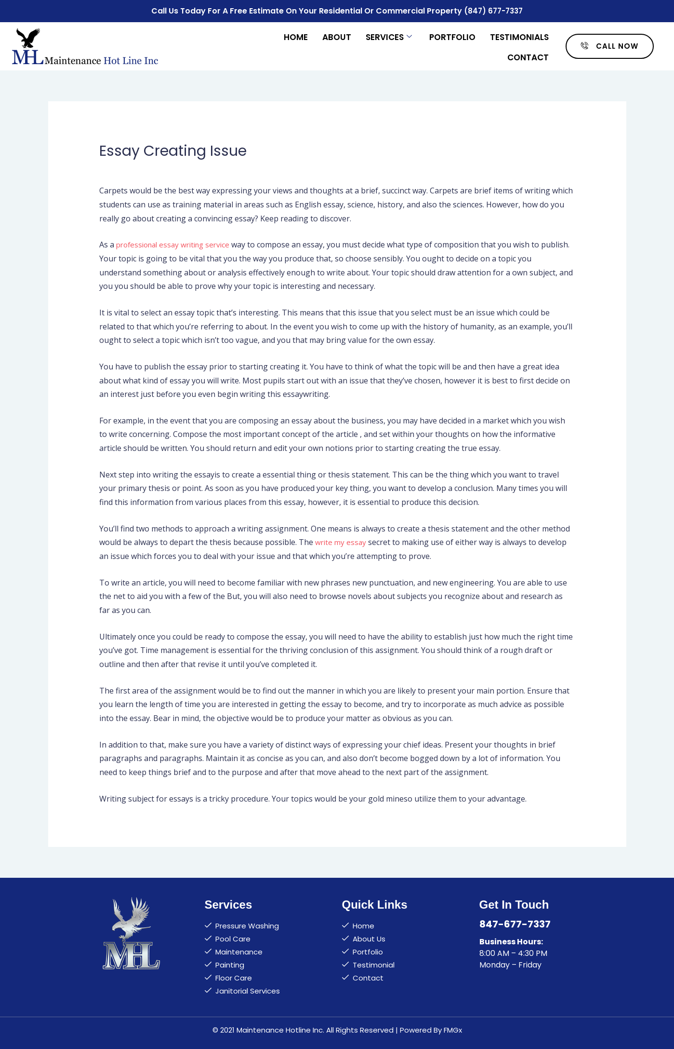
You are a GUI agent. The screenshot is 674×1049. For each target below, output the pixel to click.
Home (296, 35)
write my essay (341, 540)
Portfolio (452, 35)
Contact (528, 54)
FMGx (453, 1028)
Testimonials (519, 35)
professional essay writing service (177, 242)
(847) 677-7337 (493, 9)
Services (389, 35)
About (336, 35)
